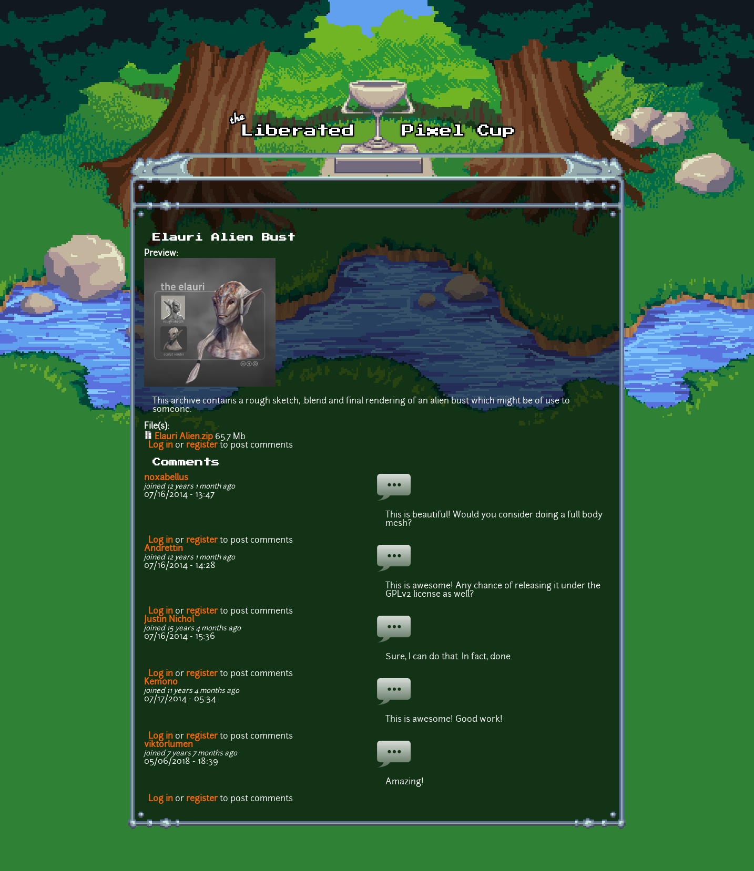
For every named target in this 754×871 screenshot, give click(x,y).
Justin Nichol (169, 620)
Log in (160, 445)
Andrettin (163, 549)
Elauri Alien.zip (184, 437)
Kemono (161, 682)
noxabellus (166, 478)
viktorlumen (168, 745)
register (202, 445)
